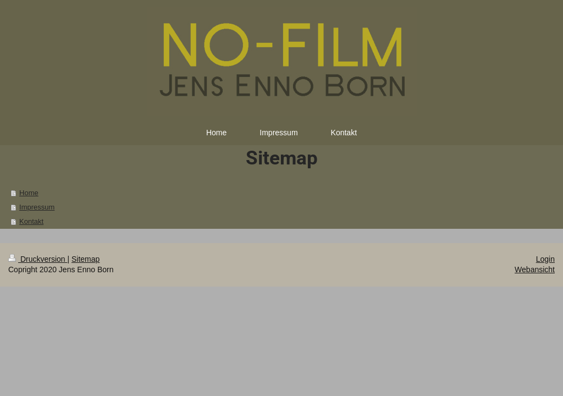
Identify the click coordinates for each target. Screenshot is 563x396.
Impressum (36, 207)
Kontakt (31, 221)
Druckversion (37, 259)
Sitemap (85, 259)
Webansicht (535, 269)
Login (545, 259)
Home (28, 193)
